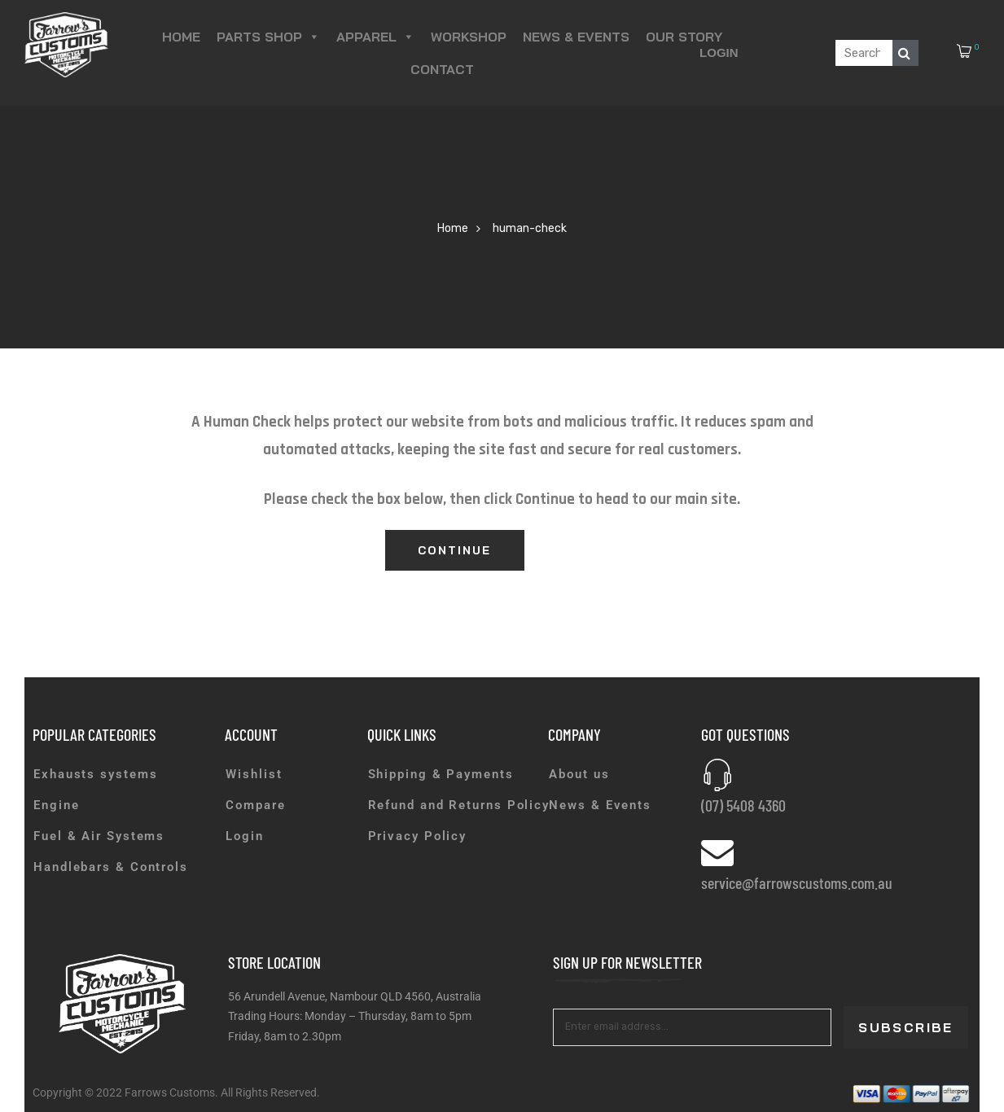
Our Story (684, 36)
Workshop (468, 36)
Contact (442, 69)
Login (719, 52)
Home (181, 36)
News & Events (576, 36)
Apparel (375, 36)
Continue (455, 550)
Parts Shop (268, 36)
